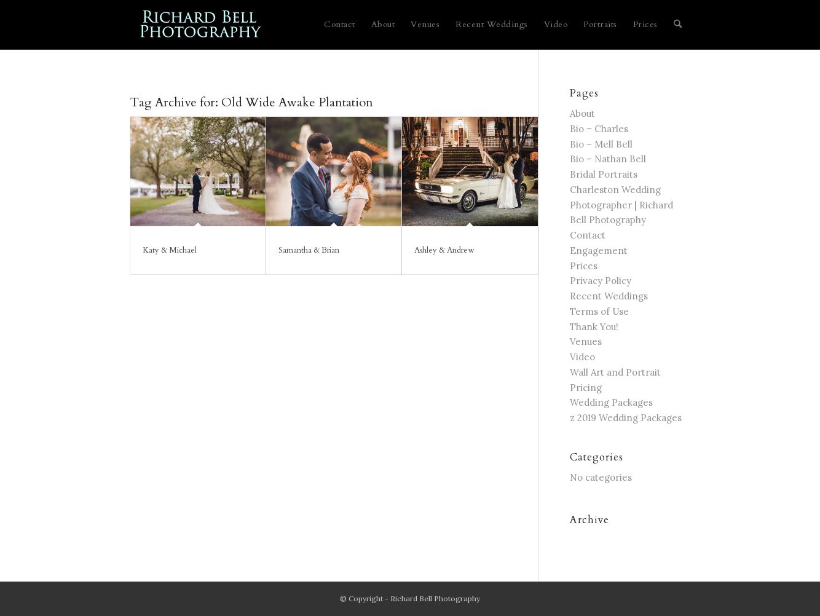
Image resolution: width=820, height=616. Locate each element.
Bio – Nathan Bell (608, 159)
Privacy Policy (600, 280)
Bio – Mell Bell (601, 144)
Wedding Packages (611, 402)
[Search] (678, 24)
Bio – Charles (599, 129)
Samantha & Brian (308, 250)
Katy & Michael (170, 250)
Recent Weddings (609, 296)
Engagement (599, 250)
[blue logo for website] (201, 24)
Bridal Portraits (603, 174)
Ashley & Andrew (444, 250)
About (582, 113)
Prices (583, 266)
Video (582, 357)
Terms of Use (599, 311)
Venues (586, 341)
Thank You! (594, 327)
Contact (587, 235)
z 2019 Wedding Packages (626, 418)
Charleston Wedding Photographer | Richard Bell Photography (621, 205)
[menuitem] (339, 24)
